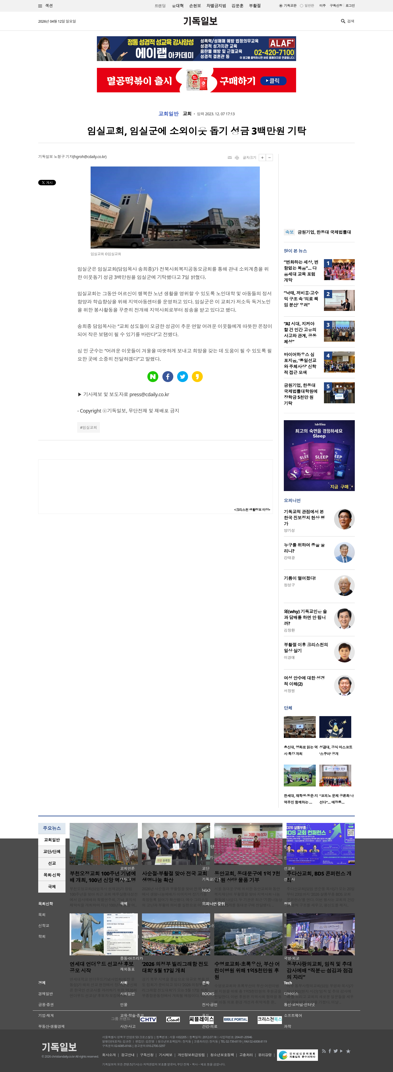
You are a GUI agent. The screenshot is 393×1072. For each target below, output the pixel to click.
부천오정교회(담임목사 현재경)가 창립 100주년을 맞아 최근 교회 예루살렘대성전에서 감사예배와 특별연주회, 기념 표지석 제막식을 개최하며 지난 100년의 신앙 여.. (104, 897)
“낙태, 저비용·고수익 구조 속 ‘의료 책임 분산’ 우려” (301, 299)
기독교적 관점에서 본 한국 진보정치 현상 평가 (304, 518)
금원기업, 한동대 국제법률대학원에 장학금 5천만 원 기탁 (301, 394)
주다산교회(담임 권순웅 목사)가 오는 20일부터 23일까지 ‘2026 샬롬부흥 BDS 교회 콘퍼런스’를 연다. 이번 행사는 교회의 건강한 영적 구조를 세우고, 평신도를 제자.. (321, 897)
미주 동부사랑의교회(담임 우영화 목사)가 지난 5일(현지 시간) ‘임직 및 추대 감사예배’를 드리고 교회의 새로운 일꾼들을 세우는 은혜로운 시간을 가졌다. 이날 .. (320, 994)
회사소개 (109, 1054)
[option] (301, 737)
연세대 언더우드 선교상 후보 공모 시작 (101, 967)
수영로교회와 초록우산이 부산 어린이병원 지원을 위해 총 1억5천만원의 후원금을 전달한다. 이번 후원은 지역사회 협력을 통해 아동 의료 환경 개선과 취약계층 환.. (248, 994)
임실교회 (89, 427)
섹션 (45, 6)
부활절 (255, 5)
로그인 (350, 5)
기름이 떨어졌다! (299, 578)
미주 (322, 5)
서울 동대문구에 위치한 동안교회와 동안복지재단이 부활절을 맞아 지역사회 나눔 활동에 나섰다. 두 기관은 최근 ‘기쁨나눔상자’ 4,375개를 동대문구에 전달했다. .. (248, 897)
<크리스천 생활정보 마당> (252, 509)
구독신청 (336, 5)
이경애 (289, 657)
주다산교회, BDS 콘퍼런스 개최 (319, 877)
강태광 (289, 557)
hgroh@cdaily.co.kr (89, 156)
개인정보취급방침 (191, 1054)
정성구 (289, 585)
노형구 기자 (63, 156)
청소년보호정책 (222, 1054)
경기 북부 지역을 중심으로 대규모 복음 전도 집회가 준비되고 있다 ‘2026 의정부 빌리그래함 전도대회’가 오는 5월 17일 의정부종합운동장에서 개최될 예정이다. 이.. (175, 987)
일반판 (309, 5)
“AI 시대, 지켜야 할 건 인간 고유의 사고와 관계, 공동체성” (300, 333)
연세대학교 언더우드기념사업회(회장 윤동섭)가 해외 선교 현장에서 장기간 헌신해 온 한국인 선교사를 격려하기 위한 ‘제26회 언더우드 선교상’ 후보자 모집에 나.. (103, 987)
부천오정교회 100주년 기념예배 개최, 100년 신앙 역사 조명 (103, 877)
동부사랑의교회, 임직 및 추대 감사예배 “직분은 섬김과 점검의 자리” (320, 971)
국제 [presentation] (52, 886)
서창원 (289, 690)
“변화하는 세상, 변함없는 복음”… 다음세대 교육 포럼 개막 (301, 271)
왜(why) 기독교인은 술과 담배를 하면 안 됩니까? (305, 617)
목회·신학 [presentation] (51, 875)
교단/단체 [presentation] (51, 851)
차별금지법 (216, 5)
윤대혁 (178, 5)
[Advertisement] (319, 188)
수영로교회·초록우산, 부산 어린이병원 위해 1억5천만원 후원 (247, 971)
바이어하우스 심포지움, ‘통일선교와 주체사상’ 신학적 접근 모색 (300, 363)
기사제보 (165, 1054)
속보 (289, 232)
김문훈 (237, 5)
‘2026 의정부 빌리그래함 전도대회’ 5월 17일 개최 (175, 967)
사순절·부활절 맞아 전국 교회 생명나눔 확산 (174, 877)
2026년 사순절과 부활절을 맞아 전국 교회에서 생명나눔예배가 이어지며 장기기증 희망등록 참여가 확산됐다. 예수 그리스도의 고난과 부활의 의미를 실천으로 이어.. (175, 897)
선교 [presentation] (52, 863)
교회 (187, 114)
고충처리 (246, 1054)
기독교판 (290, 5)
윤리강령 (265, 1054)
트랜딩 (159, 5)
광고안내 (128, 1054)
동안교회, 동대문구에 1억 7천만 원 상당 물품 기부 (247, 877)
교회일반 (168, 114)
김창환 (289, 630)
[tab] (52, 840)
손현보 (195, 5)
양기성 (289, 530)
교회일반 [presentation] (52, 840)
